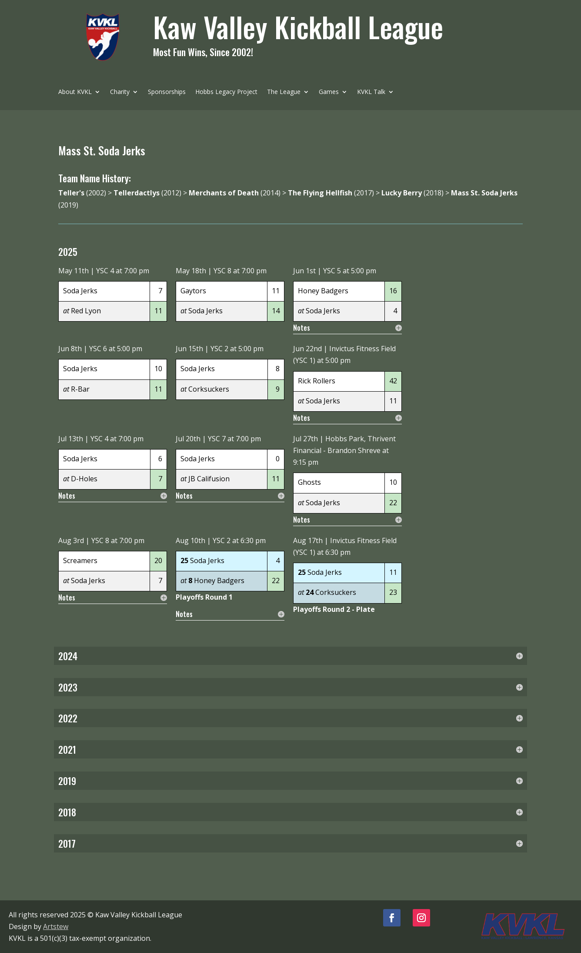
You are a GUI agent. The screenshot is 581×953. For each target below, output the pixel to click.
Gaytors (193, 290)
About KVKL (75, 92)
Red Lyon (86, 310)
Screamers (80, 560)
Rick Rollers (316, 381)
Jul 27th (305, 438)
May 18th (191, 270)
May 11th (73, 270)
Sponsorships (167, 92)
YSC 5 (332, 270)
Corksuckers (208, 389)
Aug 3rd (71, 540)
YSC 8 (222, 270)
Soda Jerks (80, 290)
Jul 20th (188, 438)
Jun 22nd (307, 348)
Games (329, 92)
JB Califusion (209, 478)
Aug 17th (308, 540)
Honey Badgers (323, 290)
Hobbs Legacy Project (226, 92)
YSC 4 (105, 270)
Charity (120, 92)
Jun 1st (304, 270)
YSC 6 (98, 348)
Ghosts (309, 482)
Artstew (55, 926)
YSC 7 (217, 438)
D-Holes (84, 478)
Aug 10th (190, 540)
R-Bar (80, 389)
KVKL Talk (371, 92)
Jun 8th (70, 348)
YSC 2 (219, 348)
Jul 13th (70, 438)
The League (284, 92)
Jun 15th (189, 348)
